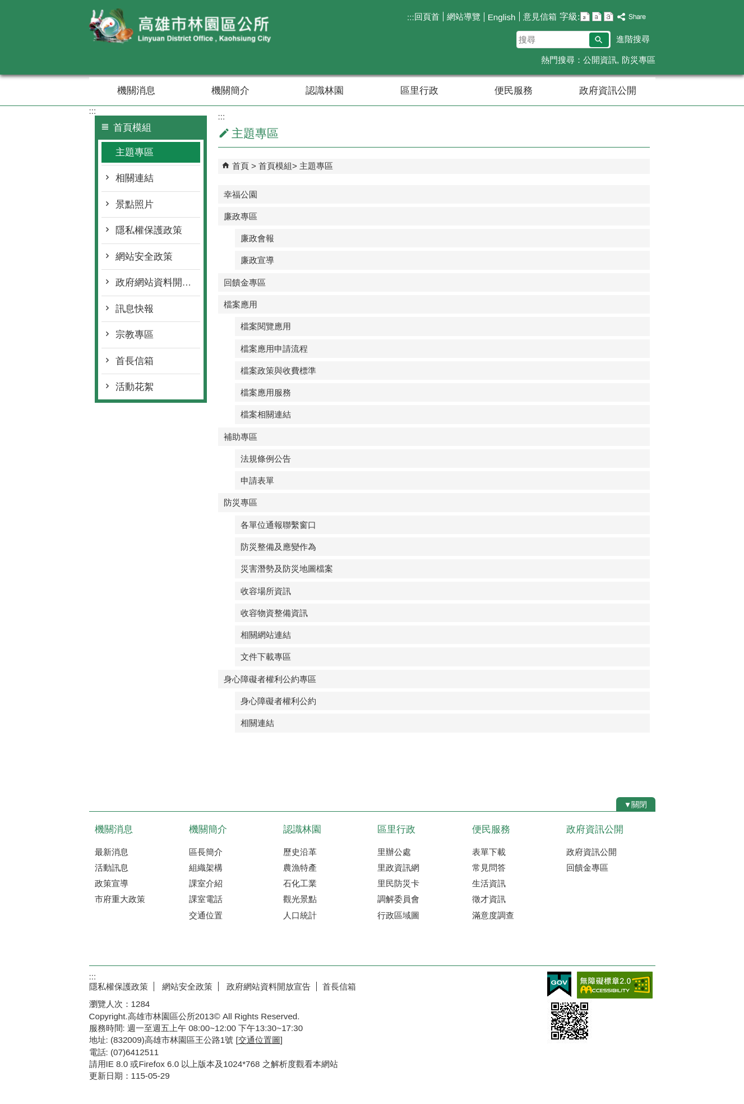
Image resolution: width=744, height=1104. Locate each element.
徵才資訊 (489, 899)
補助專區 (240, 436)
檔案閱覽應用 (266, 326)
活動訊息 (111, 867)
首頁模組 (275, 166)
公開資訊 (600, 60)
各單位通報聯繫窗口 (278, 525)
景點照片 (134, 204)
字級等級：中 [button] (596, 16)
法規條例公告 (266, 458)
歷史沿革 (300, 852)
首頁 (240, 166)
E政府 (559, 984)
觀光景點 (300, 899)
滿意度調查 (493, 915)
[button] (599, 40)
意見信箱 (540, 16)
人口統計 (300, 915)
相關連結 (134, 178)
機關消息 (136, 90)
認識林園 (325, 90)
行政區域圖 (398, 915)
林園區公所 (184, 27)
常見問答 (489, 867)
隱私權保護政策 (148, 230)
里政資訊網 (398, 867)
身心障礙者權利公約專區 (270, 679)
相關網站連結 (266, 635)
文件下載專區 (266, 656)
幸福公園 (240, 194)
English (502, 17)
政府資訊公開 (607, 90)
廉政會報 (257, 238)
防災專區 (638, 60)
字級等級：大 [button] (608, 16)
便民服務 (514, 90)
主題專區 (134, 152)
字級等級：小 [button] (585, 16)
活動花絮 (134, 386)
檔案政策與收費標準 (278, 370)
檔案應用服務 (266, 392)
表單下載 (489, 852)
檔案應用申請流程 (274, 348)
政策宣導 (111, 883)
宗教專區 (134, 334)
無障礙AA (615, 985)
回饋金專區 (245, 282)
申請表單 (257, 480)
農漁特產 (300, 867)
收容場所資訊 (266, 591)
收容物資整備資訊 (274, 613)
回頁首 (427, 16)
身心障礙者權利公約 (278, 701)
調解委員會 (398, 899)
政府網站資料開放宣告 (157, 282)
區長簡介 (206, 852)
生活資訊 (489, 883)
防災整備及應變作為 (278, 546)
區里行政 (419, 90)
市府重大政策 (120, 899)
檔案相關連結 (266, 414)
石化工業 (300, 883)
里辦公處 (394, 852)
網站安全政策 (144, 256)
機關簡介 (230, 90)
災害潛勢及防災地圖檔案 (287, 568)
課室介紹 (206, 883)
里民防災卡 (398, 883)
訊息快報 (134, 308)
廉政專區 (240, 216)
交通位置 (206, 915)
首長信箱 (134, 361)
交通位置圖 (259, 1040)
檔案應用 (240, 304)
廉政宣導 (257, 260)
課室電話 (206, 899)
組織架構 (206, 867)
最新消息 (111, 852)
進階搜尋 (633, 39)
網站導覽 (463, 16)
